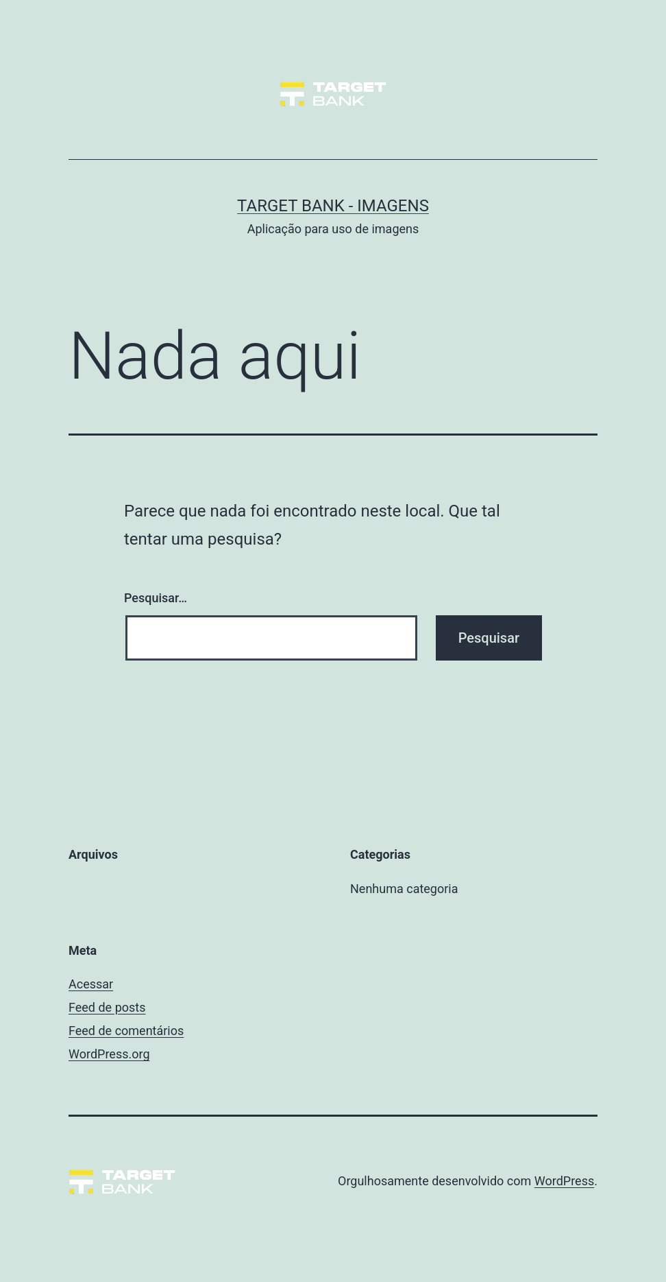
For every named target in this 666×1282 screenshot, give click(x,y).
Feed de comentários (126, 1030)
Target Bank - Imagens (333, 205)
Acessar (91, 984)
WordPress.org (109, 1054)
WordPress (564, 1181)
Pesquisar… (155, 598)
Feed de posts (107, 1007)
